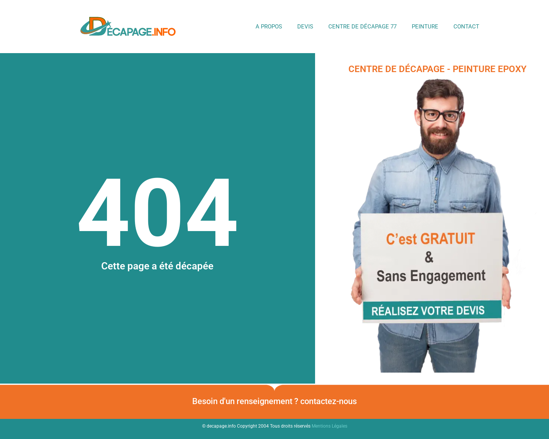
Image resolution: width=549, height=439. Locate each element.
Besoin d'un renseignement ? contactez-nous (274, 401)
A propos (269, 26)
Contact (466, 26)
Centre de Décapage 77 (362, 26)
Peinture (425, 26)
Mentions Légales (329, 426)
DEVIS (305, 26)
